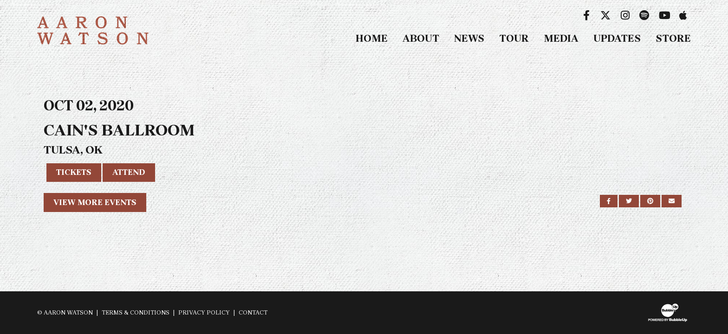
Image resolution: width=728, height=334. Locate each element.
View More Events (94, 202)
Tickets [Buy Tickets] (73, 172)
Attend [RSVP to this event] (128, 172)
